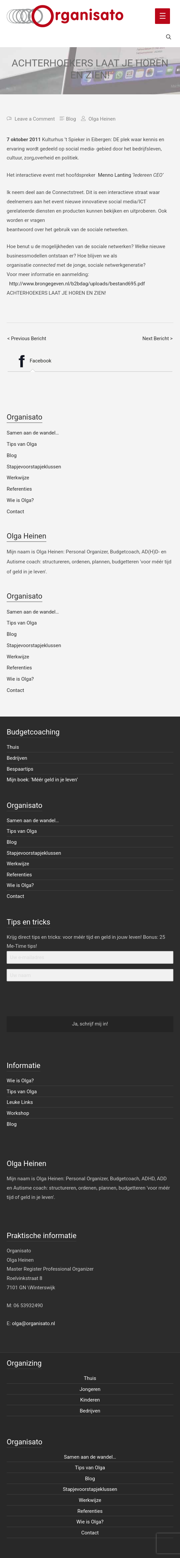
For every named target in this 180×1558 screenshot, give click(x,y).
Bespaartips (20, 769)
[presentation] (48, 999)
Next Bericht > (157, 338)
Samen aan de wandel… (33, 433)
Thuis (13, 747)
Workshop (18, 1113)
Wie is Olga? (20, 500)
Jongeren (90, 1389)
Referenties (19, 489)
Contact (15, 512)
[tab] (32, 361)
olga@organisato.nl (33, 1323)
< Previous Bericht (26, 338)
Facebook (32, 361)
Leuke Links (20, 1102)
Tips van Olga (22, 444)
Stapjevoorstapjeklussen (34, 467)
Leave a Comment (35, 119)
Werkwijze (18, 478)
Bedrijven (17, 758)
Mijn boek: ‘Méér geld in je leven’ (42, 780)
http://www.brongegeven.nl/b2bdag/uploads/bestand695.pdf (77, 284)
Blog (71, 119)
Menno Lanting (114, 175)
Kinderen (90, 1400)
